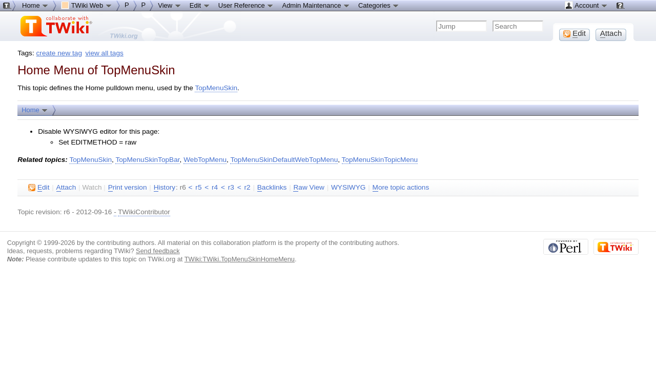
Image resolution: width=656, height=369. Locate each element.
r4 (215, 187)
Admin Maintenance (316, 5)
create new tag (59, 53)
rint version (127, 187)
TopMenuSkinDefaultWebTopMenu (284, 159)
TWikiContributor (144, 212)
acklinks (272, 187)
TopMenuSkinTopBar (147, 159)
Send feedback (158, 251)
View (169, 5)
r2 (247, 187)
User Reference (246, 5)
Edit (200, 5)
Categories (378, 5)
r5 (198, 187)
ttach (66, 187)
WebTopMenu (205, 159)
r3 (231, 187)
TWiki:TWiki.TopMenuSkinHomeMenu (239, 259)
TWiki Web (86, 5)
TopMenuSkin (216, 88)
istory (164, 187)
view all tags (105, 53)
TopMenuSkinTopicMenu (380, 159)
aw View (308, 187)
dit (38, 187)
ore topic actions (401, 187)
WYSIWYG (348, 187)
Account (586, 5)
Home (35, 110)
